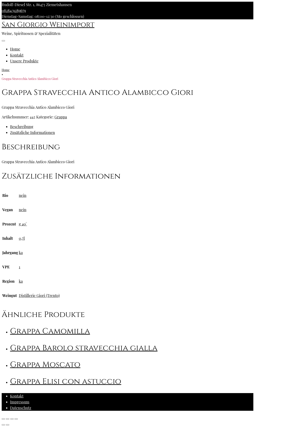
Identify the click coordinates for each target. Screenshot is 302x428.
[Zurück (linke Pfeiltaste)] (3, 424)
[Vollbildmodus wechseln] (12, 419)
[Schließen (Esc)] (3, 419)
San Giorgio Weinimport (48, 25)
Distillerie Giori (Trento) (39, 295)
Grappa (61, 116)
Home (15, 49)
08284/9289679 (14, 10)
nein (22, 195)
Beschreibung (21, 126)
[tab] (131, 127)
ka (21, 252)
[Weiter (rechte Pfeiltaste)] (7, 424)
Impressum (19, 401)
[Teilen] (7, 419)
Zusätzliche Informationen (32, 132)
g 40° (23, 224)
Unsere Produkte (24, 61)
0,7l (22, 238)
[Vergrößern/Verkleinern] (16, 419)
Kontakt (16, 55)
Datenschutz (20, 407)
